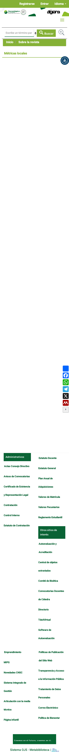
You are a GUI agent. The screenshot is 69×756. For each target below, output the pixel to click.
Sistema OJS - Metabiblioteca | (34, 750)
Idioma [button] (60, 4)
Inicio (9, 42)
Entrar (44, 4)
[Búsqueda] (19, 33)
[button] (65, 60)
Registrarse (27, 4)
